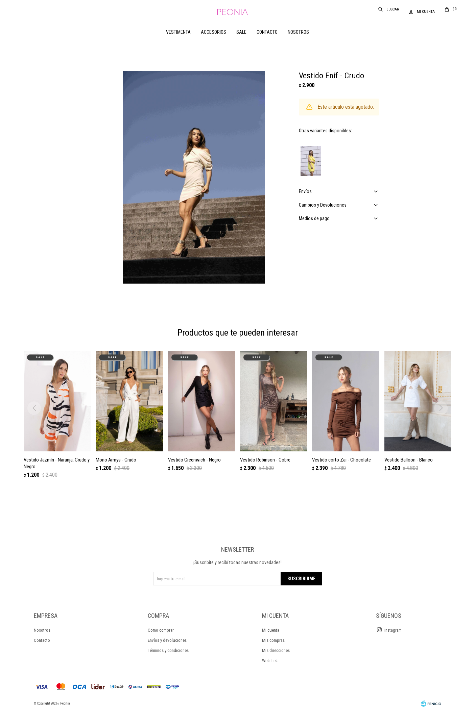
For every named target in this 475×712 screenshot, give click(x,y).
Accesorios (213, 32)
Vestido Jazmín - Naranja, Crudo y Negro (57, 463)
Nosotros (298, 32)
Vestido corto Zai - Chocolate (341, 460)
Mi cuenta (270, 630)
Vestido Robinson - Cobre (265, 460)
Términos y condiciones (168, 650)
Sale (241, 32)
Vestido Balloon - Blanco (408, 460)
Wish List (270, 660)
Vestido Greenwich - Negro (194, 460)
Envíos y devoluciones (167, 640)
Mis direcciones (276, 650)
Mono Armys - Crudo (116, 460)
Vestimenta (178, 32)
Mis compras (273, 640)
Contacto (267, 32)
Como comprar (161, 630)
